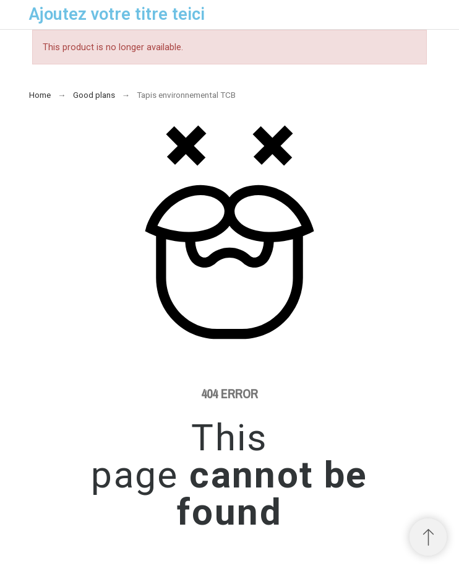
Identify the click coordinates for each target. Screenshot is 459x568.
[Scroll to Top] (428, 537)
